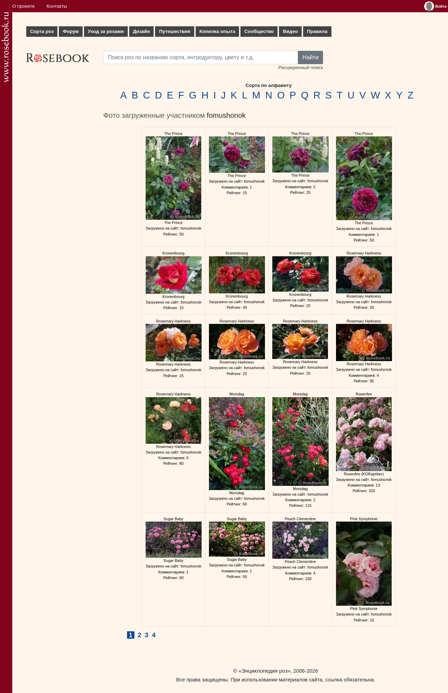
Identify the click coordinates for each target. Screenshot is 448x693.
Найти (310, 57)
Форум (70, 31)
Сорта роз (42, 31)
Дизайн (141, 31)
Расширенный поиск (300, 67)
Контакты (57, 6)
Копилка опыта (217, 31)
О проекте (23, 6)
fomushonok (226, 115)
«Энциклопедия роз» (264, 671)
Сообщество (259, 31)
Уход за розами (106, 31)
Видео (290, 31)
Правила (317, 31)
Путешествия (174, 31)
